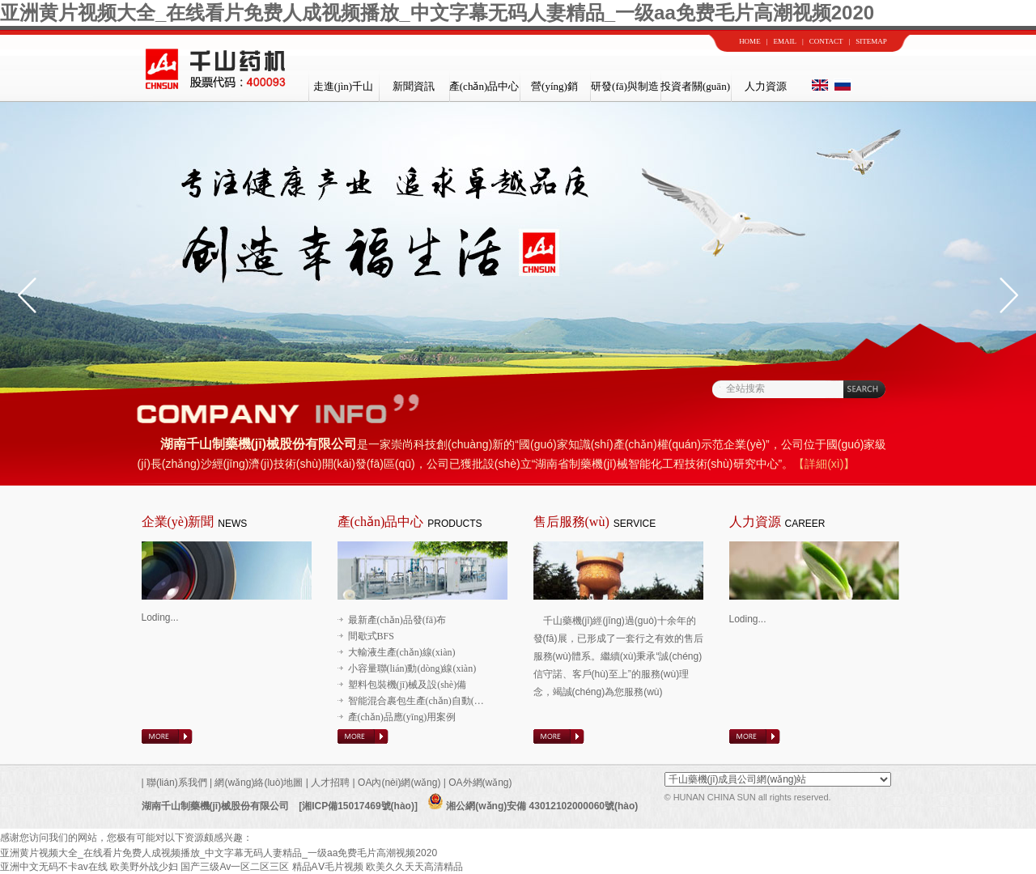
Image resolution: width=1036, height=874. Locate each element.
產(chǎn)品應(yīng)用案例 (402, 717)
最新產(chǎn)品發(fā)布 (397, 620)
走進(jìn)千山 (343, 86)
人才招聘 (330, 782)
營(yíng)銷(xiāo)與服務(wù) (554, 91)
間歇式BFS (371, 636)
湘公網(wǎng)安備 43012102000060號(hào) (532, 806)
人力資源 (766, 86)
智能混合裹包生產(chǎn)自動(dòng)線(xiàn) (439, 700)
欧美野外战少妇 (144, 866)
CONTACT (826, 41)
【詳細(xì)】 (824, 463)
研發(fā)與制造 (625, 86)
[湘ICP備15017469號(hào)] (358, 806)
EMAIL (784, 41)
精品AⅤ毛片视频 (327, 866)
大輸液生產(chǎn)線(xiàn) (402, 652)
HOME (750, 41)
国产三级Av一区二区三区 (234, 866)
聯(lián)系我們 (175, 782)
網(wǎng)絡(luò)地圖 (258, 782)
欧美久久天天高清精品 (414, 866)
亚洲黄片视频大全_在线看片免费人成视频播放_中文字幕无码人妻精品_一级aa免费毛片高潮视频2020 (437, 12)
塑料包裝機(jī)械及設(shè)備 (407, 684)
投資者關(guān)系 (695, 91)
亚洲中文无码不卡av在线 (54, 866)
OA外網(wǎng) (480, 782)
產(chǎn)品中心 (484, 86)
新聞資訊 (414, 86)
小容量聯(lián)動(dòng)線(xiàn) (412, 668)
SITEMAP (871, 41)
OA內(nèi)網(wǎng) (401, 782)
